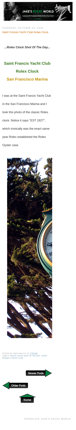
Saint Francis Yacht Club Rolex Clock (25, 32)
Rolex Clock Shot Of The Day (25, 356)
